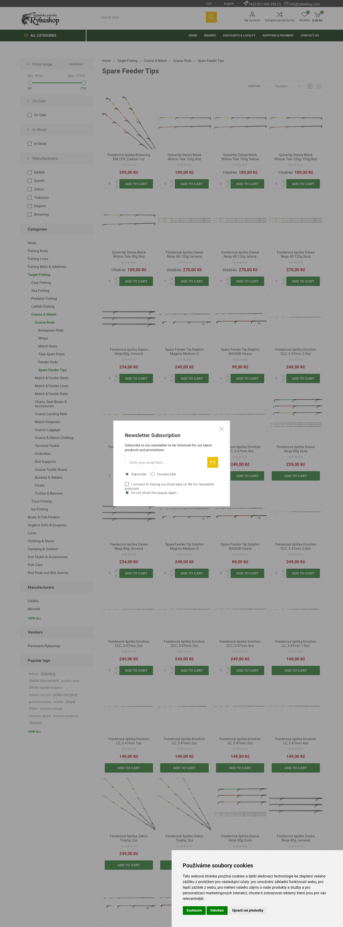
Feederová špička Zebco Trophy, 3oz (184, 838)
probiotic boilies (40, 702)
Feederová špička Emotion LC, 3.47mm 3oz (240, 741)
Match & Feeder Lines (51, 386)
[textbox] (151, 17)
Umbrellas (42, 454)
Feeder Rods (48, 362)
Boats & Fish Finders (44, 517)
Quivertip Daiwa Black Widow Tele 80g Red (129, 254)
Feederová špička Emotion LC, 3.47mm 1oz (128, 741)
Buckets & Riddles (48, 477)
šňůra (33, 709)
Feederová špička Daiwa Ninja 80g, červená (129, 351)
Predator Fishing (44, 298)
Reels (32, 243)
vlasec (35, 722)
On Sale (39, 101)
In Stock (39, 129)
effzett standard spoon (46, 688)
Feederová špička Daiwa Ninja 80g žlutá (296, 449)
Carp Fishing (41, 283)
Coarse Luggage (47, 430)
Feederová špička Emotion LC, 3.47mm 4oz (295, 741)
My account (252, 20)
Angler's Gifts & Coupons (47, 525)
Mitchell (34, 609)
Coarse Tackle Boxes (51, 469)
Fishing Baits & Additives (47, 267)
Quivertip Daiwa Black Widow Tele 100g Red (184, 157)
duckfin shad (70, 681)
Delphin (40, 206)
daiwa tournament (44, 680)
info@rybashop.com (304, 4)
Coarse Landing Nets (51, 414)
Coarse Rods (45, 322)
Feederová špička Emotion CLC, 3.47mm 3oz (184, 449)
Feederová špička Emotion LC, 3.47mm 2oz (184, 741)
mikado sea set (39, 695)
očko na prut (65, 694)
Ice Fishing (39, 509)
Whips (43, 338)
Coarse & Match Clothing (54, 438)
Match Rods (47, 346)
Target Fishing (39, 275)
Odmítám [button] (217, 910)
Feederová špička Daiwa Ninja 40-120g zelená (240, 254)
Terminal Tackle (47, 446)
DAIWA (39, 172)
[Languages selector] (229, 3)
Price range (42, 64)
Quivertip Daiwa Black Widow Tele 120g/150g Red (295, 157)
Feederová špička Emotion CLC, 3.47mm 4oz (240, 449)
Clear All (76, 64)
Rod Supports (45, 462)
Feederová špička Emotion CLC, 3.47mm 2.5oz (295, 351)
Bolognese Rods (50, 330)
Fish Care (35, 565)
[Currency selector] (209, 3)
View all (34, 618)
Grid (310, 86)
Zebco (39, 189)
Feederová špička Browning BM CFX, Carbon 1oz (128, 157)
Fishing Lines (38, 259)
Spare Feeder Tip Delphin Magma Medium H (184, 351)
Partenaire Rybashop (44, 646)
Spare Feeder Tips (52, 370)
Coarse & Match (43, 314)
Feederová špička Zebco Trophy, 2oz (129, 838)
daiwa (48, 673)
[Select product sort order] (283, 86)
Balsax (33, 674)
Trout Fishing (41, 501)
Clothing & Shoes (41, 541)
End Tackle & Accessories (48, 557)
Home (106, 61)
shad (70, 701)
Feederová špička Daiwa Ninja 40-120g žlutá (296, 254)
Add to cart (136, 184)
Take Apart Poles (51, 354)
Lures (32, 533)
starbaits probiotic (66, 716)
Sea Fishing (40, 291)
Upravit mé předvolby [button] (247, 910)
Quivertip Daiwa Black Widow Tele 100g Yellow (240, 157)
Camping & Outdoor (43, 549)
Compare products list (279, 20)
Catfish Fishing (42, 306)
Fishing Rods (38, 251)
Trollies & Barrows (49, 493)
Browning (41, 214)
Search (211, 17)
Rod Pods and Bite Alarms (48, 573)
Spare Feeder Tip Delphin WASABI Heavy (240, 351)
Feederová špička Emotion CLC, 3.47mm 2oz (128, 449)
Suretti (39, 181)
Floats (39, 485)
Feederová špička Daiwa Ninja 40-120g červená (184, 254)
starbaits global (40, 716)
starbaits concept (51, 708)
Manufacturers (45, 158)
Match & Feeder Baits (51, 394)
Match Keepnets (47, 422)
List (318, 86)
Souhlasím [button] (194, 910)
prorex (58, 702)
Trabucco (41, 198)
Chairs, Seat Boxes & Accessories (51, 404)
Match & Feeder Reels (52, 378)
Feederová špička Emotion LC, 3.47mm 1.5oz (295, 643)
